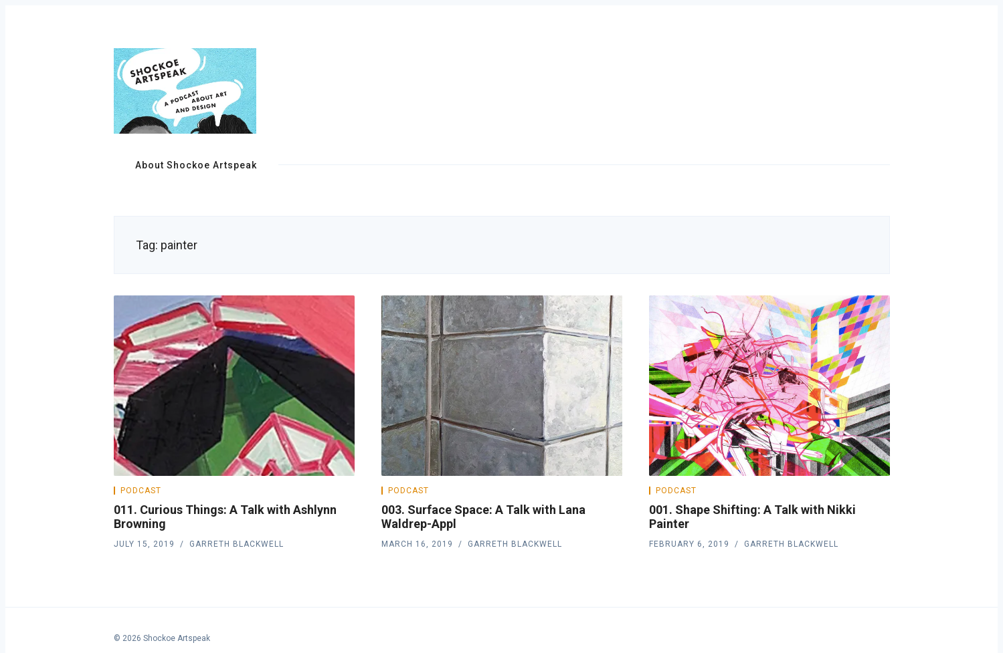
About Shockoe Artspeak (196, 165)
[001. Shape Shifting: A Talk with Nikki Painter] (769, 385)
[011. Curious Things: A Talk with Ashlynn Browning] (234, 385)
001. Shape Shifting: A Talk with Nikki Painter (752, 517)
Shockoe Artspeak (176, 638)
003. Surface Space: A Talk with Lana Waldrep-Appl (483, 517)
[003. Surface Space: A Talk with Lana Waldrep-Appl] (501, 385)
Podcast (140, 490)
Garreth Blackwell (236, 544)
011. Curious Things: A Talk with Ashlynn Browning (225, 517)
